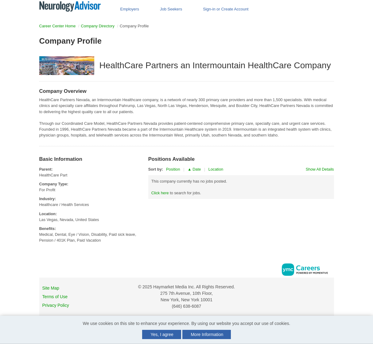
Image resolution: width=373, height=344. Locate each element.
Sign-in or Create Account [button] (225, 9)
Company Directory (98, 26)
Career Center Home (57, 26)
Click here (160, 193)
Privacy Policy (55, 305)
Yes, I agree (162, 334)
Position (173, 169)
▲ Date (194, 169)
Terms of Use (55, 296)
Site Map (50, 288)
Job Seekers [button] (171, 9)
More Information (207, 334)
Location (215, 169)
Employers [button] (129, 9)
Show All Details (320, 169)
